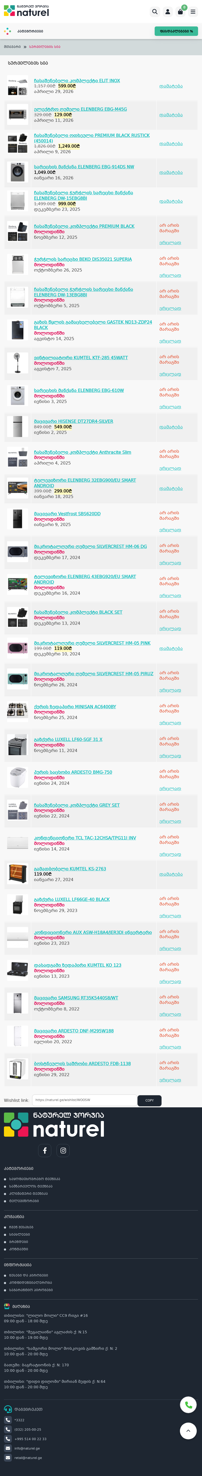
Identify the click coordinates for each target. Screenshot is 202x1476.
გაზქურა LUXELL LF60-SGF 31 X (68, 740)
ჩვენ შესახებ (21, 1227)
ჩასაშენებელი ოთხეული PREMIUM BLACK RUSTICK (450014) (92, 138)
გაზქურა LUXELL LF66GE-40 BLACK (72, 900)
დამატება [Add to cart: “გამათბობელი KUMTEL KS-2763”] (171, 874)
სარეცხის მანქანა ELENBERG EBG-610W (79, 391)
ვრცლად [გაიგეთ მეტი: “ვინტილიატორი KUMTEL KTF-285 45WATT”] (170, 374)
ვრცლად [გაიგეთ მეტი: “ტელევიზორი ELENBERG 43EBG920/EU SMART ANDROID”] (170, 596)
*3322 (14, 1420)
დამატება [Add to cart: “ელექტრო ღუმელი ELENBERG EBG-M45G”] (171, 115)
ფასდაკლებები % (176, 31)
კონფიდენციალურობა (30, 1283)
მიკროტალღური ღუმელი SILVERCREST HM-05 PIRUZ (93, 674)
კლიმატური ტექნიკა (28, 1194)
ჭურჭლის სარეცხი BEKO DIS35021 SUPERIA (83, 259)
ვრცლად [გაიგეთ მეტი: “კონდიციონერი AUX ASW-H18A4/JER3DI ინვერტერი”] (170, 949)
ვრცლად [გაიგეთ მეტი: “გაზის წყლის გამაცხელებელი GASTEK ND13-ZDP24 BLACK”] (170, 341)
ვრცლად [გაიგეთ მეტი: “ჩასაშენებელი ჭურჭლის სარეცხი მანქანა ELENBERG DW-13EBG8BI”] (170, 308)
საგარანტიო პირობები (31, 1290)
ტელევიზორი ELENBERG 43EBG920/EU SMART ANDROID (85, 580)
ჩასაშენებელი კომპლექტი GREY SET (77, 805)
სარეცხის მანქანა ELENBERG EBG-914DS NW (84, 167)
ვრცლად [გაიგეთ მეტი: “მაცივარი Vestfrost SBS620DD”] (170, 530)
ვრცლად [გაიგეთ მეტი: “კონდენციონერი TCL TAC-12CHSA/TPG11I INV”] (170, 854)
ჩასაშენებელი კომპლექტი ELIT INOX (77, 81)
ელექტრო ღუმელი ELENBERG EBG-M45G (80, 109)
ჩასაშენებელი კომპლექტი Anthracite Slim (82, 452)
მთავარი (12, 47)
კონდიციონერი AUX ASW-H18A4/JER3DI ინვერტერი (93, 933)
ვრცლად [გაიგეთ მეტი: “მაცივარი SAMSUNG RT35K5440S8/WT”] (170, 1014)
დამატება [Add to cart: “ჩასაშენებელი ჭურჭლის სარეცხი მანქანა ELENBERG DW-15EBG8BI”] (171, 201)
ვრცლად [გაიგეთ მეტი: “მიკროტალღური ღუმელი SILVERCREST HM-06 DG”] (170, 563)
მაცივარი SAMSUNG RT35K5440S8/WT (76, 998)
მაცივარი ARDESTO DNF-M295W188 (74, 1031)
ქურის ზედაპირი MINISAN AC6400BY (75, 707)
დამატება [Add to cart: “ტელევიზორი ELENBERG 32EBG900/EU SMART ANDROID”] (171, 488)
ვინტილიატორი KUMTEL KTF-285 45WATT (81, 358)
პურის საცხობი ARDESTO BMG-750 (73, 772)
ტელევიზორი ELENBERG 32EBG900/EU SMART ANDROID (85, 483)
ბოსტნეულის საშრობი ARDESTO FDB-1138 (82, 1064)
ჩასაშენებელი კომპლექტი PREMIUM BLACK (84, 226)
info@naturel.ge (22, 1448)
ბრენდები (18, 1242)
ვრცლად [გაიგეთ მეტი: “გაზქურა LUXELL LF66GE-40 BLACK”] (170, 916)
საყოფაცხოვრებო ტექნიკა (34, 1179)
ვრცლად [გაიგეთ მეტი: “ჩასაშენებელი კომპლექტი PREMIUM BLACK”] (170, 243)
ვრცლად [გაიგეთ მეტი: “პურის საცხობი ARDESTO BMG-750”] (170, 789)
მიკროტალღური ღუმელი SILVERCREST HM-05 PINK (92, 643)
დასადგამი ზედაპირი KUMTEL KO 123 (77, 965)
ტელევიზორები (24, 1201)
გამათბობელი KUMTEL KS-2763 (70, 869)
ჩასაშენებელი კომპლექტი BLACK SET (78, 612)
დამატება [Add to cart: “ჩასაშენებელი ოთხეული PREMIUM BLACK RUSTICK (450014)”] (171, 144)
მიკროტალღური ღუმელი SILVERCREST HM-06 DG (90, 547)
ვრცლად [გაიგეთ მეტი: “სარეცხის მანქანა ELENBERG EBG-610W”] (170, 407)
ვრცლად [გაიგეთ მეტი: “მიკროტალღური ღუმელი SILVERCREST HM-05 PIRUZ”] (170, 690)
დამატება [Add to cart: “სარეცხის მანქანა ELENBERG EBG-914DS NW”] (171, 172)
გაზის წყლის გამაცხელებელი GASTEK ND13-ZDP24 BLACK (93, 325)
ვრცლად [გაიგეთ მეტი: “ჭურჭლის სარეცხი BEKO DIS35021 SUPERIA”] (170, 275)
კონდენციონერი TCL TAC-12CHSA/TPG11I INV (85, 838)
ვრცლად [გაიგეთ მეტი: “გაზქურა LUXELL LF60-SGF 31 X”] (170, 756)
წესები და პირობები (28, 1275)
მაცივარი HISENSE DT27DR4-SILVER (73, 421)
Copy (149, 1100)
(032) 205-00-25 (22, 1430)
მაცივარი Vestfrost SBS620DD (67, 514)
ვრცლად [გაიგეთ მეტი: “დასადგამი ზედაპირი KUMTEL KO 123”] (170, 982)
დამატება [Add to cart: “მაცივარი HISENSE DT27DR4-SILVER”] (171, 427)
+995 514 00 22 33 (25, 1439)
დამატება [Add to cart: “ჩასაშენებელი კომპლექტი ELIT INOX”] (171, 86)
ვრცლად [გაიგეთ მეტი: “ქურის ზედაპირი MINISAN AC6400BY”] (170, 723)
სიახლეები (19, 1234)
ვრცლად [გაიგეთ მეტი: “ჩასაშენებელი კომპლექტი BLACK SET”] (170, 629)
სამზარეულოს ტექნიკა (31, 1186)
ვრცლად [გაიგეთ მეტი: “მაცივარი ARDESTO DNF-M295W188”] (170, 1047)
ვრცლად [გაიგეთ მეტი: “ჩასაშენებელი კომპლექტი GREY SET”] (170, 821)
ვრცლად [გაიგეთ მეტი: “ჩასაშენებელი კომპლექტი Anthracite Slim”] (170, 468)
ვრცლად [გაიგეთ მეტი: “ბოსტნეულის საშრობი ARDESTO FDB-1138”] (170, 1080)
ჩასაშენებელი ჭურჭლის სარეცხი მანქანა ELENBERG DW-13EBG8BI (83, 292)
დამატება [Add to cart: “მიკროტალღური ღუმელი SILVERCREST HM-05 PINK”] (171, 648)
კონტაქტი (18, 1249)
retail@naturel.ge (23, 1458)
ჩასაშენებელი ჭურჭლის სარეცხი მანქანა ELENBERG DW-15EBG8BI (83, 196)
